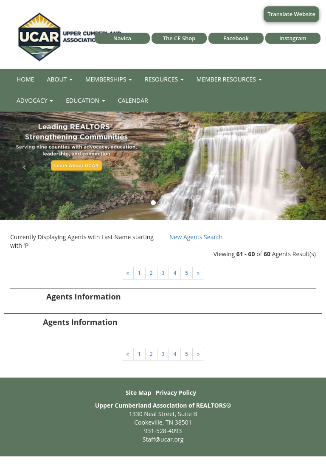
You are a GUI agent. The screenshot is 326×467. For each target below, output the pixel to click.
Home (25, 79)
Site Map (138, 393)
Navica (122, 38)
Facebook (236, 38)
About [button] (60, 79)
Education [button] (85, 100)
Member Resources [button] (229, 79)
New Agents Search (195, 237)
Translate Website (291, 14)
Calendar (133, 100)
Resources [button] (164, 79)
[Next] (128, 273)
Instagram (292, 38)
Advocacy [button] (35, 100)
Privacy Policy (175, 393)
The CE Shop (179, 38)
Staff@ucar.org (163, 439)
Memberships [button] (108, 79)
